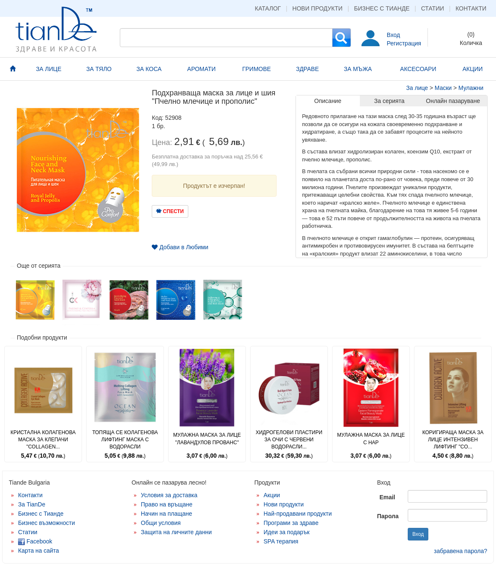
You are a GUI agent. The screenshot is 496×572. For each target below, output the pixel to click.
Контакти (471, 8)
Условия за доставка (169, 495)
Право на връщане (167, 504)
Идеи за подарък (287, 532)
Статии (432, 8)
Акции (272, 495)
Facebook (35, 541)
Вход (393, 35)
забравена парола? (460, 551)
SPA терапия (281, 541)
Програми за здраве (291, 522)
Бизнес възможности (46, 522)
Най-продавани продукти (298, 513)
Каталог (268, 8)
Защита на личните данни (176, 532)
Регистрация (404, 43)
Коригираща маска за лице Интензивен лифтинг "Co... (453, 440)
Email (387, 497)
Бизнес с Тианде (381, 8)
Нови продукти (318, 8)
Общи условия (161, 522)
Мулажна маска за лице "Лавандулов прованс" (207, 438)
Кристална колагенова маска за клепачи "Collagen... (43, 440)
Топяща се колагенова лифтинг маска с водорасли (125, 440)
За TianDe (31, 504)
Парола (387, 516)
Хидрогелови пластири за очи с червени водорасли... (289, 440)
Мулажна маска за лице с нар (371, 438)
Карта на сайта (38, 550)
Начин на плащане (166, 513)
